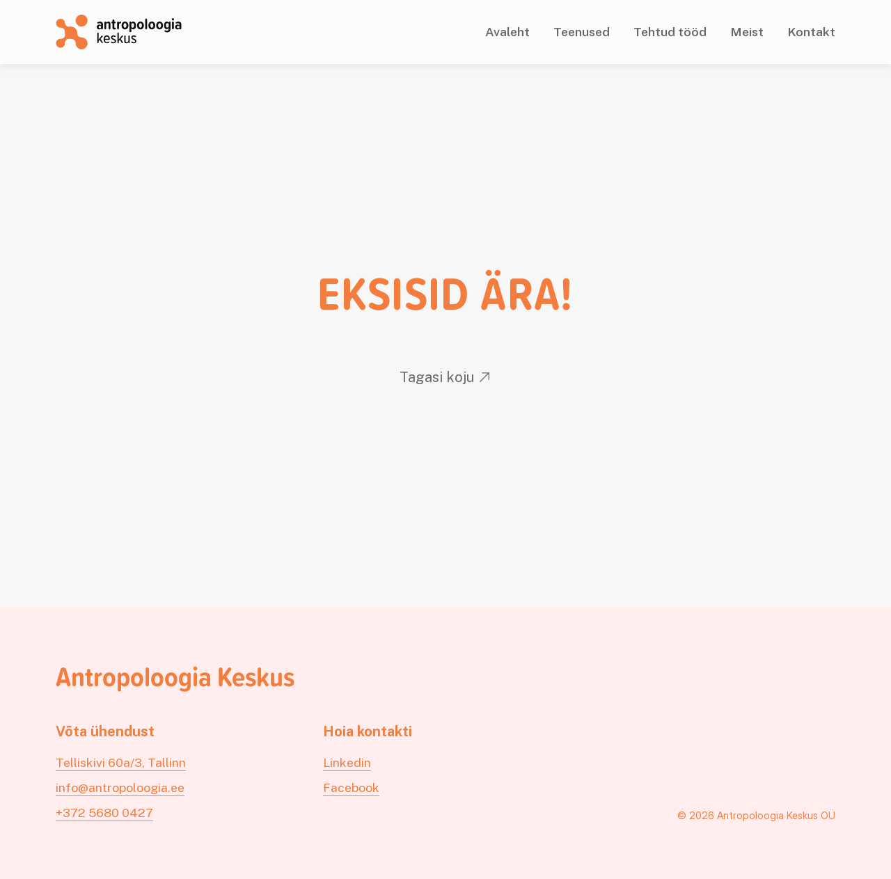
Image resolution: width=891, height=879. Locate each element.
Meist (747, 31)
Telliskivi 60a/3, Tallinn (121, 762)
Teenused (581, 31)
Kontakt (811, 31)
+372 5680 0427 (104, 812)
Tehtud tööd (670, 31)
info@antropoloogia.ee (120, 787)
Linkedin (347, 762)
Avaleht (507, 31)
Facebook (351, 787)
